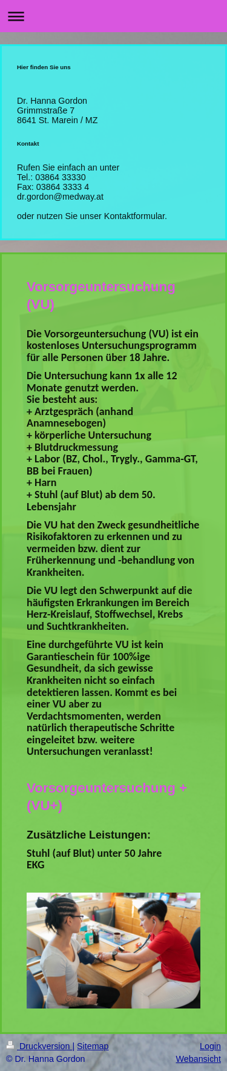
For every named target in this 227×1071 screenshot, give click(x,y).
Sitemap (92, 1046)
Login (210, 1046)
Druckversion (39, 1046)
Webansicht (198, 1059)
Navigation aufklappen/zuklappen (113, 16)
